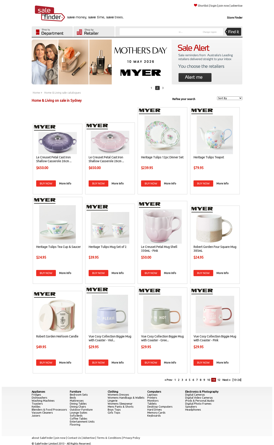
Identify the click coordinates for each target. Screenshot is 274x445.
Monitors (153, 400)
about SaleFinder (42, 437)
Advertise (89, 437)
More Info (65, 183)
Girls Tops (114, 412)
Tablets (152, 403)
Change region (210, 32)
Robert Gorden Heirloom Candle (57, 336)
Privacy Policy (131, 437)
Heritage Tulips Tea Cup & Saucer (58, 247)
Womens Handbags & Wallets (126, 397)
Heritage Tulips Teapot (209, 157)
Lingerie (113, 400)
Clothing (113, 391)
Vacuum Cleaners (42, 412)
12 (218, 379)
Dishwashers (39, 397)
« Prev (168, 379)
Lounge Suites (78, 412)
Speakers (191, 406)
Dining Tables (78, 403)
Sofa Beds (76, 415)
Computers (154, 391)
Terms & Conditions (109, 437)
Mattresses (77, 400)
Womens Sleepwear (120, 403)
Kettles (36, 406)
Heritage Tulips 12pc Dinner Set (162, 157)
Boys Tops (114, 409)
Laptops (152, 394)
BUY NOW (46, 183)
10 (208, 379)
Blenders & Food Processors (49, 409)
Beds (73, 397)
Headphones (193, 409)
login (213, 5)
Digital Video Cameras (199, 397)
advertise (237, 5)
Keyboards (154, 415)
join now (224, 5)
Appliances (38, 391)
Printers (152, 397)
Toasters (37, 403)
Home (36, 92)
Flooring (75, 424)
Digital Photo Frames (198, 403)
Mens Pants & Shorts (121, 406)
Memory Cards (156, 412)
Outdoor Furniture (81, 409)
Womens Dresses (118, 394)
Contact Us (74, 437)
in (180, 32)
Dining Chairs (78, 406)
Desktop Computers (160, 406)
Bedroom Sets (79, 394)
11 (213, 379)
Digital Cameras (195, 394)
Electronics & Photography (201, 391)
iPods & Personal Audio (199, 400)
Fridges (36, 394)
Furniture (75, 391)
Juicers (36, 415)
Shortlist (201, 5)
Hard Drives (154, 409)
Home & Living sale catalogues (62, 92)
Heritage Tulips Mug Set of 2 (108, 247)
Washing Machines (43, 400)
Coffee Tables (78, 418)
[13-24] (236, 379)
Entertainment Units (82, 421)
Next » (226, 379)
